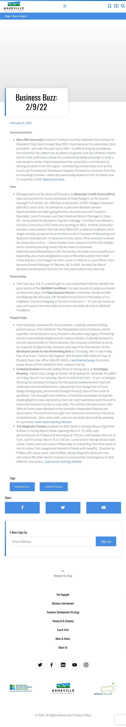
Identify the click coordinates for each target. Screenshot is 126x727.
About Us (62, 647)
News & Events (20, 16)
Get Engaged (63, 594)
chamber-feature (54, 486)
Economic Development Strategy (63, 612)
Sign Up (106, 541)
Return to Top (63, 573)
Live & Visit (63, 630)
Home (7, 16)
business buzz (22, 486)
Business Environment (63, 603)
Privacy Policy (82, 715)
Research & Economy (63, 621)
